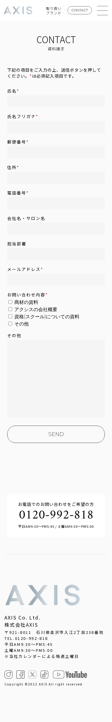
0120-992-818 (56, 515)
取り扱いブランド (54, 10)
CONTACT (79, 10)
